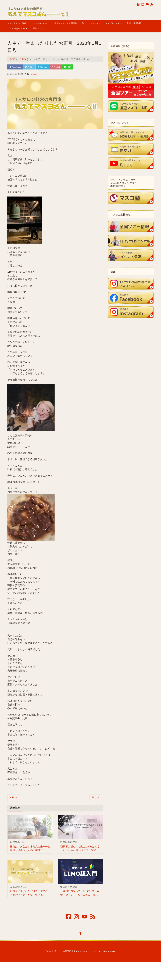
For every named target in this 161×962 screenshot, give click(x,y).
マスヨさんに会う (41, 23)
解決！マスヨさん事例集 (65, 23)
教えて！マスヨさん (91, 23)
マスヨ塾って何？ (113, 23)
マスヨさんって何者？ (18, 23)
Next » (95, 797)
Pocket (56, 67)
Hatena (42, 67)
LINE (68, 67)
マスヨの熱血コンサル (18, 28)
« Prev (13, 797)
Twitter (29, 67)
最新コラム (38, 28)
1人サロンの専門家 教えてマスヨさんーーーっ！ (75, 951)
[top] (80, 934)
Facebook (15, 67)
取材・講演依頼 (134, 23)
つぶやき (34, 74)
